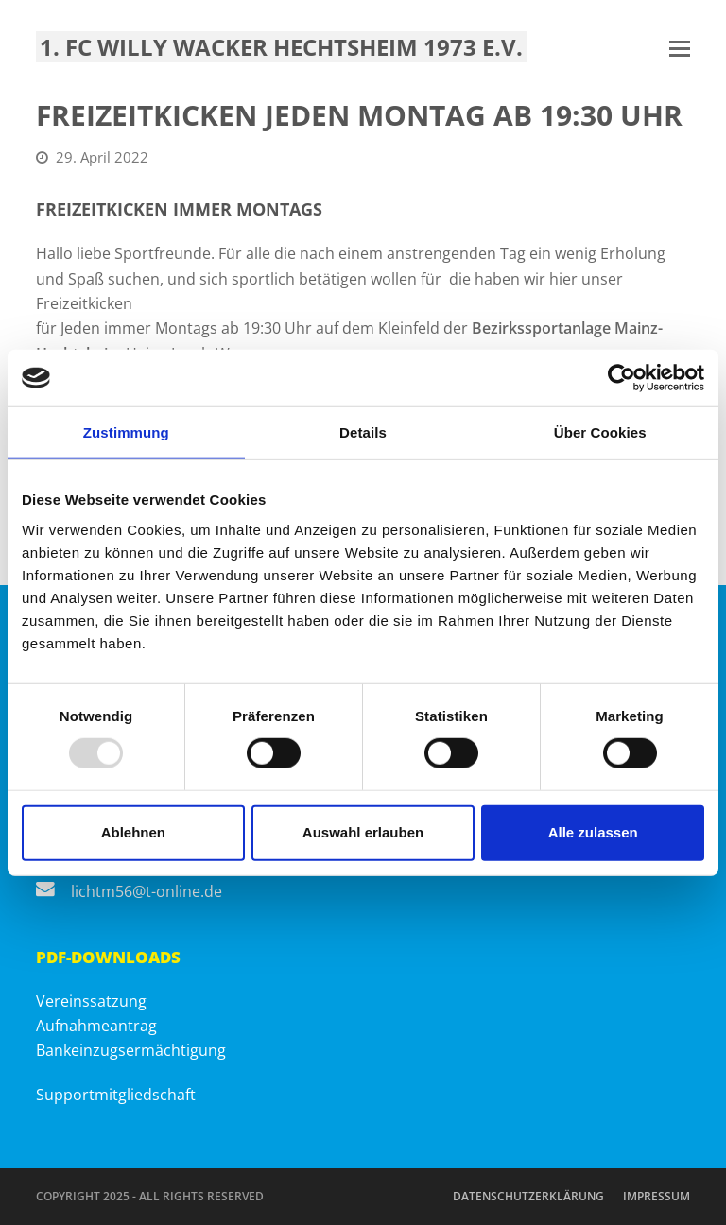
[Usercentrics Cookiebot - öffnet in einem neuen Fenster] (621, 378)
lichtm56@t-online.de (146, 891)
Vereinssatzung (91, 1001)
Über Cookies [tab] (600, 432)
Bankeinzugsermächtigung (131, 1050)
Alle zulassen (593, 832)
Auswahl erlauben (363, 832)
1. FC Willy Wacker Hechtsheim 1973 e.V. (281, 46)
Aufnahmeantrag (96, 1025)
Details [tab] (363, 432)
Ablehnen (133, 832)
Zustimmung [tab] (126, 432)
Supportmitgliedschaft (116, 1094)
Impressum (656, 1196)
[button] (679, 47)
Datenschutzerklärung (528, 1196)
